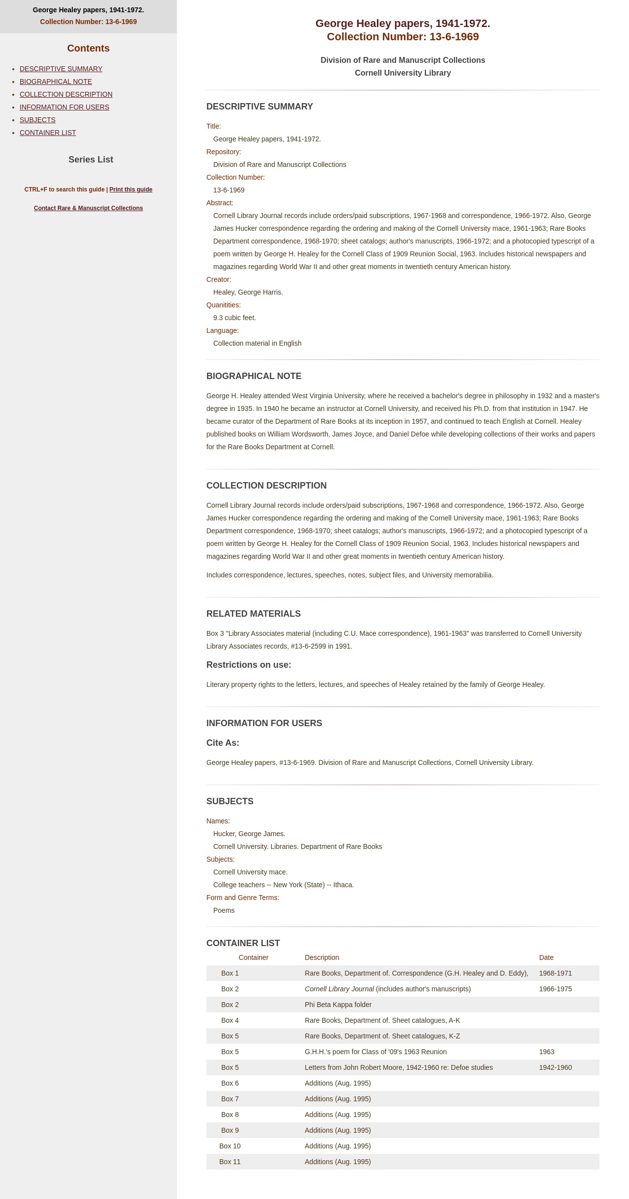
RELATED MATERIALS (253, 614)
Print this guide (131, 189)
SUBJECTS (38, 120)
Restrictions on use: (248, 665)
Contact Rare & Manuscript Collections (88, 208)
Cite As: (222, 743)
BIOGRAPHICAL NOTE (56, 81)
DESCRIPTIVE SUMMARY (61, 69)
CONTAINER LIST (48, 132)
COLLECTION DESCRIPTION (66, 94)
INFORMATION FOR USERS (65, 107)
